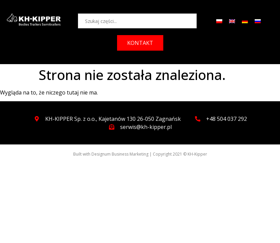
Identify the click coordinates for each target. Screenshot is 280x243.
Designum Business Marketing (119, 154)
